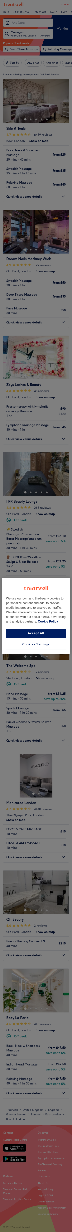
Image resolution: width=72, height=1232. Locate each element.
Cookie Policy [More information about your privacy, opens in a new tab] (48, 621)
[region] (36, 616)
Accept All (36, 633)
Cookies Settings (36, 644)
